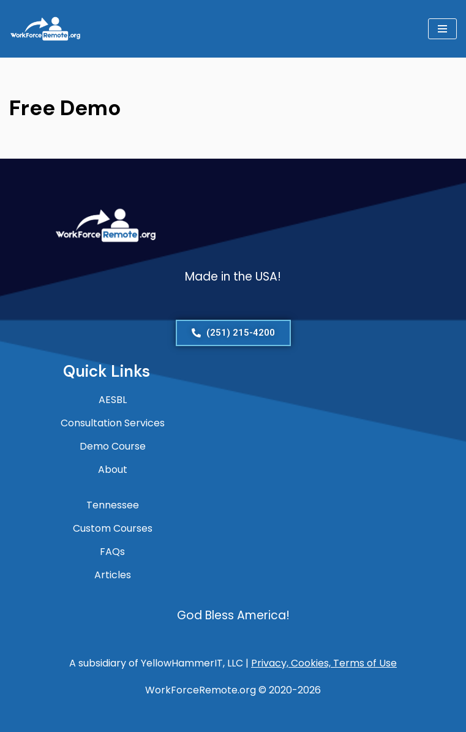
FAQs (112, 552)
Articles (112, 575)
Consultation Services (113, 423)
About (112, 469)
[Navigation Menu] (442, 28)
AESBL (113, 400)
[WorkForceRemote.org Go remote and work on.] (46, 28)
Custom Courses (112, 528)
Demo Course (113, 446)
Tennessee (112, 505)
